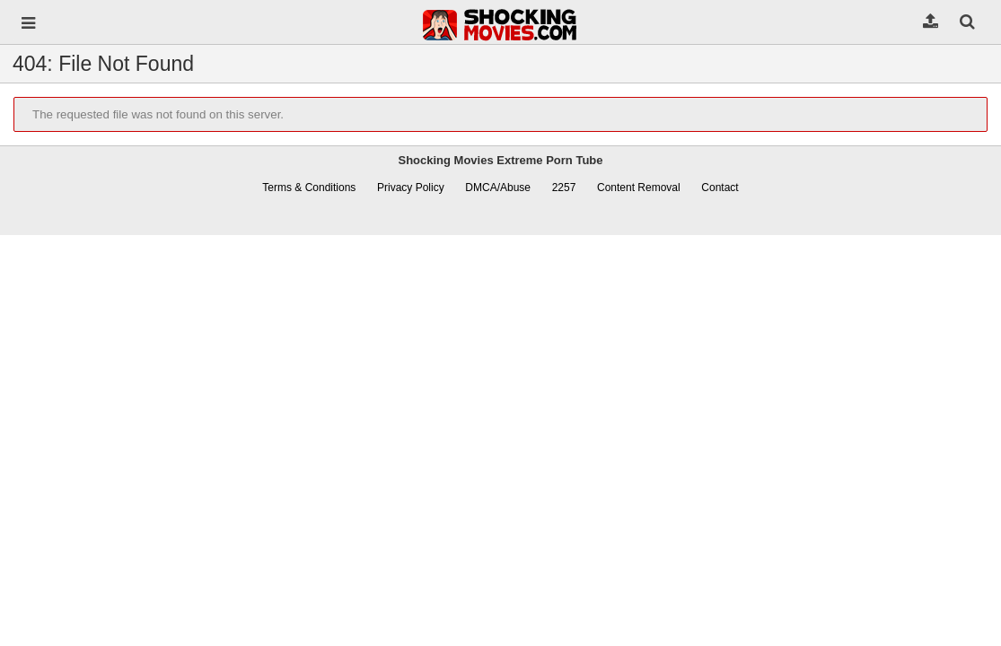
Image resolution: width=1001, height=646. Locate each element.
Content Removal (639, 187)
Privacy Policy (410, 187)
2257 (564, 187)
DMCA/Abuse (498, 187)
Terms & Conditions (309, 187)
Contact (719, 187)
